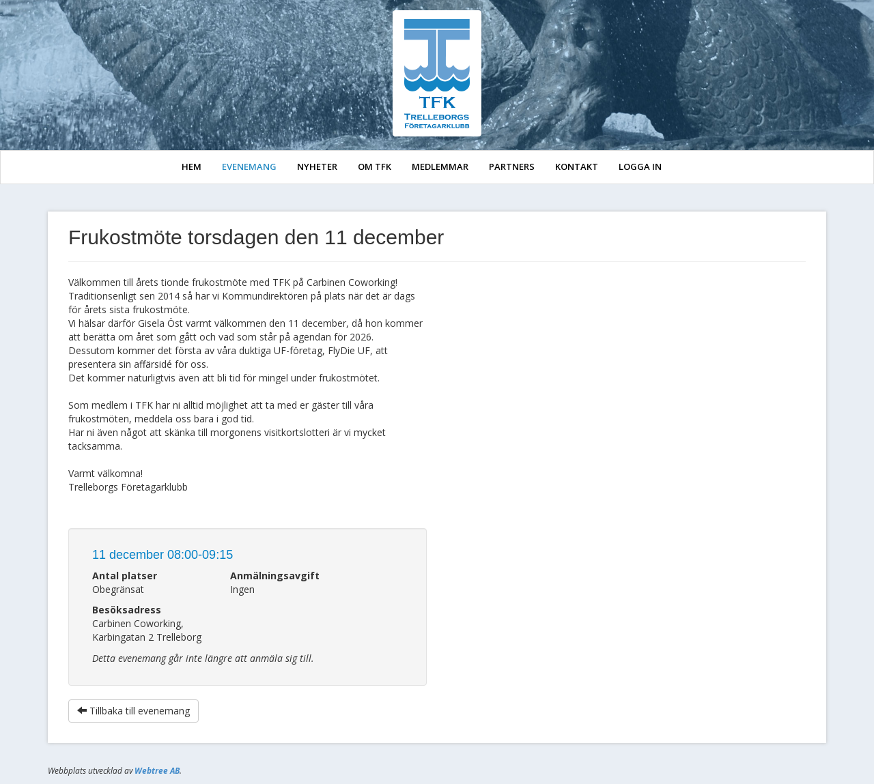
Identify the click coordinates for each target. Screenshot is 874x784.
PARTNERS (512, 166)
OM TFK (374, 166)
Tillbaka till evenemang (133, 710)
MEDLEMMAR (440, 166)
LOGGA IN (640, 166)
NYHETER (317, 166)
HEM (191, 166)
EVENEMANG (249, 166)
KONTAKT (576, 166)
